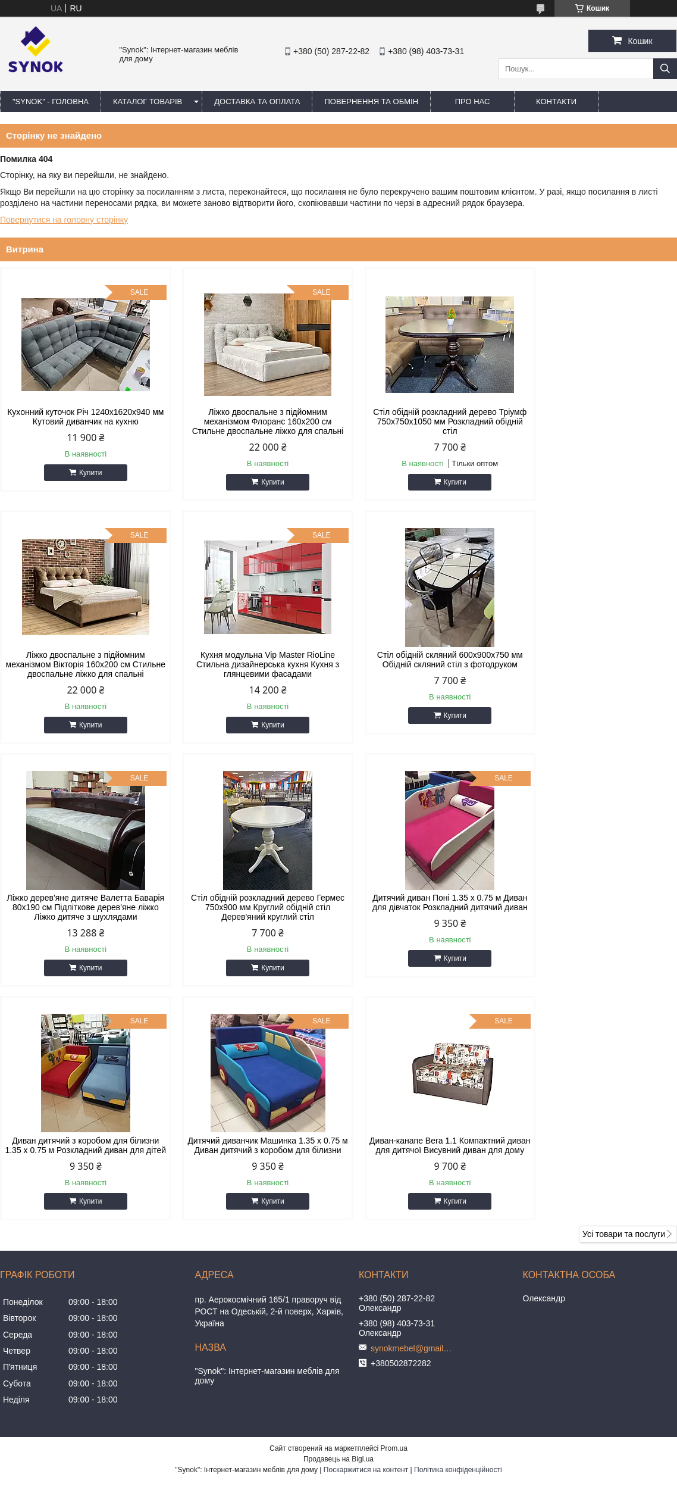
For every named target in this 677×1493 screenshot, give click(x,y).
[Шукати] (665, 68)
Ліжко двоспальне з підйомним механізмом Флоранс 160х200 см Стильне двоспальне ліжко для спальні (252, 426)
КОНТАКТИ (556, 101)
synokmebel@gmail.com (412, 1134)
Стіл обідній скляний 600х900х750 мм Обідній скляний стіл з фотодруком (252, 669)
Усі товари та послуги (623, 1020)
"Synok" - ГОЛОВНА (50, 101)
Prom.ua (394, 1234)
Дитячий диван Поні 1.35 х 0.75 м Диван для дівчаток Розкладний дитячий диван (80, 926)
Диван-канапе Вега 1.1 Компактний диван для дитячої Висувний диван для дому (597, 926)
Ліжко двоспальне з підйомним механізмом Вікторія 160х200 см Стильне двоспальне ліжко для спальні (596, 426)
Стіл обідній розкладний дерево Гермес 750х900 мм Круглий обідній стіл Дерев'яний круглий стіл (596, 674)
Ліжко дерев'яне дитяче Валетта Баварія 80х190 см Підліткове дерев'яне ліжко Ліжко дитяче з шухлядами (424, 679)
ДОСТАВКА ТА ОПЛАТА (257, 101)
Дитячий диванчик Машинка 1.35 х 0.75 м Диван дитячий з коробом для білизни (424, 926)
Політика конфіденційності (458, 1255)
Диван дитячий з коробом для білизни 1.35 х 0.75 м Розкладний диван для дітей (252, 926)
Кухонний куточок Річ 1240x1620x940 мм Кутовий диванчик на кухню (80, 416)
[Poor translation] (43, 1321)
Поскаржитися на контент (366, 1255)
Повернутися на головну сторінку (64, 219)
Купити (85, 472)
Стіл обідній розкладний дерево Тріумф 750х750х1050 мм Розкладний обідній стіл (424, 421)
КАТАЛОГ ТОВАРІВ (147, 101)
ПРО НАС (472, 101)
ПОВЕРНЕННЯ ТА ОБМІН (371, 101)
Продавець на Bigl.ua (338, 1245)
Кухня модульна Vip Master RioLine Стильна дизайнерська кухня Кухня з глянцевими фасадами (80, 674)
